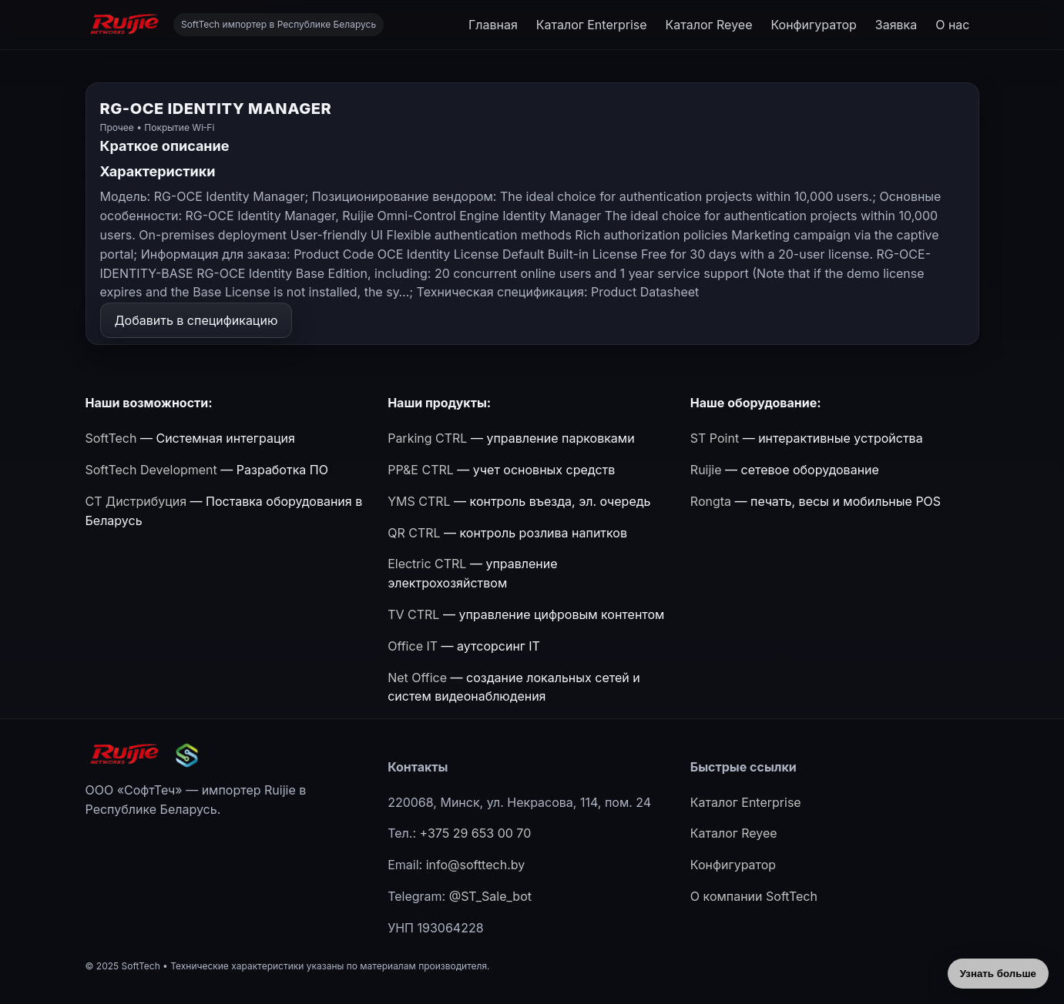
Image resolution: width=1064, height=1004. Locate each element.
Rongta (710, 501)
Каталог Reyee (709, 24)
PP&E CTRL (421, 469)
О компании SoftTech (753, 896)
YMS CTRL (419, 501)
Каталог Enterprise (591, 24)
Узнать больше (998, 973)
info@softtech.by (475, 864)
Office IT (413, 646)
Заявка (896, 24)
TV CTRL (413, 614)
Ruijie (706, 469)
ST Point (714, 438)
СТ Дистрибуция (136, 501)
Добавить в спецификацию (196, 320)
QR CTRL (414, 532)
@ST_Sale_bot (490, 896)
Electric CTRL (427, 563)
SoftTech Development (151, 469)
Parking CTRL (427, 438)
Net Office (417, 677)
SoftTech (111, 438)
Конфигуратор (813, 24)
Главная (493, 24)
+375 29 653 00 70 (475, 833)
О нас (952, 24)
